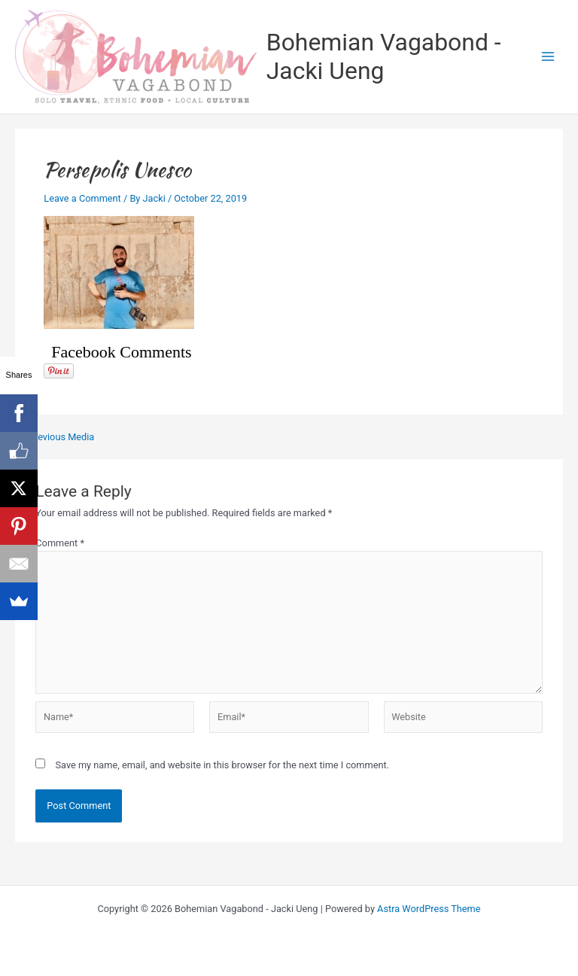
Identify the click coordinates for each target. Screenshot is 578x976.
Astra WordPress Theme (428, 908)
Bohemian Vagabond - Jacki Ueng (383, 56)
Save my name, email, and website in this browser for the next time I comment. (222, 765)
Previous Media (55, 437)
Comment (59, 543)
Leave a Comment (82, 198)
